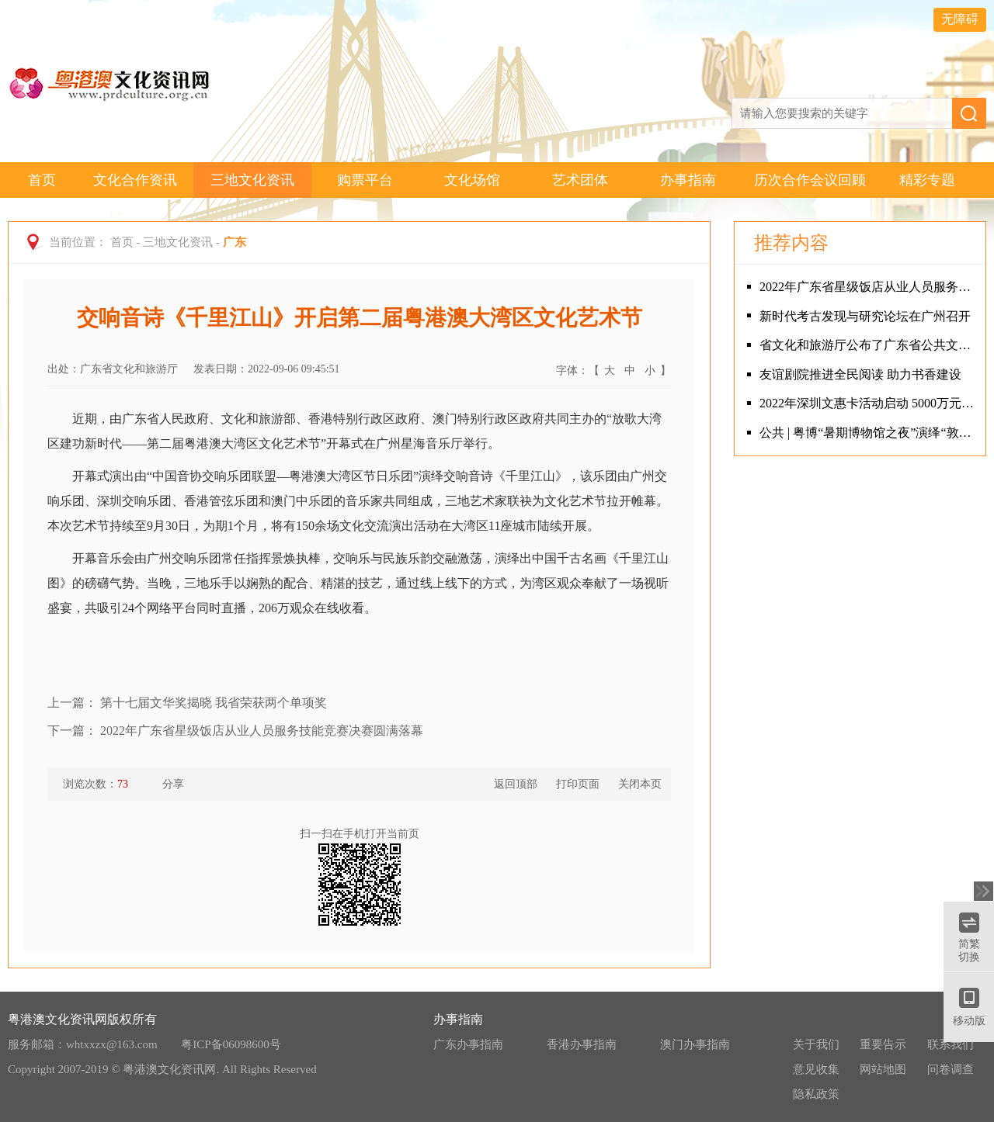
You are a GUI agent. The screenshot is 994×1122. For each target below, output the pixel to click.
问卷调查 (950, 1069)
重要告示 (883, 1044)
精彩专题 (927, 180)
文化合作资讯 (135, 180)
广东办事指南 (468, 1044)
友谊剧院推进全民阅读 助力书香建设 (860, 374)
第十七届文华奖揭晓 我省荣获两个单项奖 (213, 702)
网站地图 (883, 1069)
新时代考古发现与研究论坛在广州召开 (865, 316)
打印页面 (578, 784)
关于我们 (816, 1044)
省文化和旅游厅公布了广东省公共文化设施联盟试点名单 (868, 344)
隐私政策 (816, 1094)
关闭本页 (640, 784)
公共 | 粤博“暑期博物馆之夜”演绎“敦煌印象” (868, 432)
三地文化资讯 (252, 180)
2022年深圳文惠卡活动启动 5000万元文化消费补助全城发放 (868, 403)
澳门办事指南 (695, 1044)
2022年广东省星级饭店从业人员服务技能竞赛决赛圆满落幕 (261, 730)
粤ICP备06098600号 (230, 1044)
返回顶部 (515, 784)
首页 (42, 180)
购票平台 (365, 180)
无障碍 (959, 19)
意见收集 (816, 1069)
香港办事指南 (582, 1044)
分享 (165, 784)
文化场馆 (472, 180)
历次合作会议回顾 (810, 180)
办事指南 (688, 180)
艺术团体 (580, 180)
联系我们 (950, 1044)
